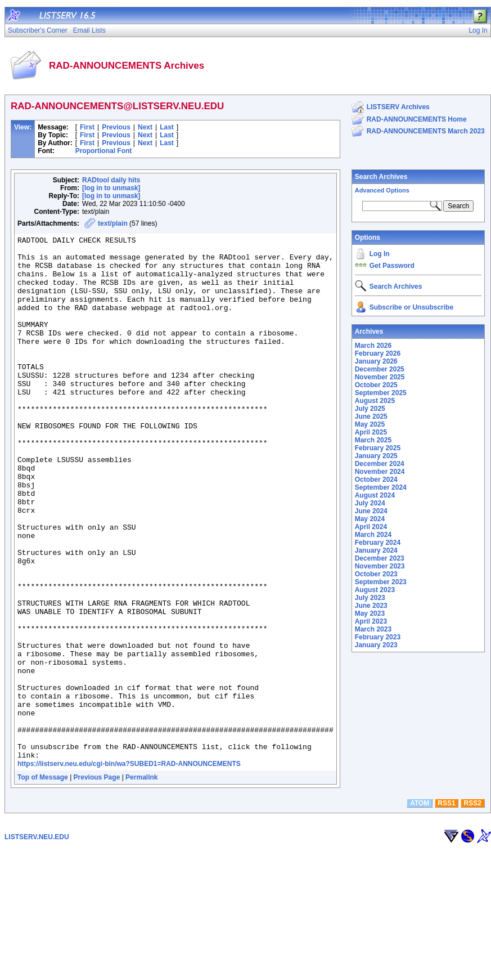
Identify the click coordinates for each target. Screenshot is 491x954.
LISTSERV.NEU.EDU (36, 942)
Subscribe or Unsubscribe (411, 307)
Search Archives (381, 177)
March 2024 (373, 535)
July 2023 (370, 598)
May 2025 (370, 424)
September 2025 (381, 393)
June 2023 (371, 606)
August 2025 (375, 401)
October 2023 (376, 574)
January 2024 (376, 550)
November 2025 (380, 377)
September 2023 (381, 582)
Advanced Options (382, 190)
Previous (116, 127)
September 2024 (381, 487)
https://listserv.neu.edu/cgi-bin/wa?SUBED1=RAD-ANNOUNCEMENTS (129, 868)
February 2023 (377, 637)
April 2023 (371, 621)
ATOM (419, 908)
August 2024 (375, 495)
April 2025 (371, 432)
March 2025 (373, 440)
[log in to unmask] (111, 188)
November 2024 (380, 472)
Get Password (392, 266)
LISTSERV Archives (398, 107)
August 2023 (375, 590)
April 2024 (371, 527)
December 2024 (379, 464)
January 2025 (376, 456)
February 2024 (377, 543)
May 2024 (370, 519)
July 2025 (370, 409)
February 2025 (377, 448)
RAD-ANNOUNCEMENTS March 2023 (426, 131)
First (87, 127)
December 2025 (379, 369)
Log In (380, 254)
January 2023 (376, 645)
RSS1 (446, 908)
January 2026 (376, 361)
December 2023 (379, 558)
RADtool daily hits (111, 180)
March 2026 (373, 346)
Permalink (141, 882)
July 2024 (370, 503)
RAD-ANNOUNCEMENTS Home (417, 119)
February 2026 (377, 353)
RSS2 (472, 908)
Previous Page (97, 882)
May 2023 (370, 613)
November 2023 (380, 566)
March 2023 (373, 629)
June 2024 (371, 511)
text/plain (113, 223)
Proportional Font (103, 151)
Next (145, 127)
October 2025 (376, 385)
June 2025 (371, 416)
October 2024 (376, 479)
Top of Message (42, 882)
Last (167, 127)
